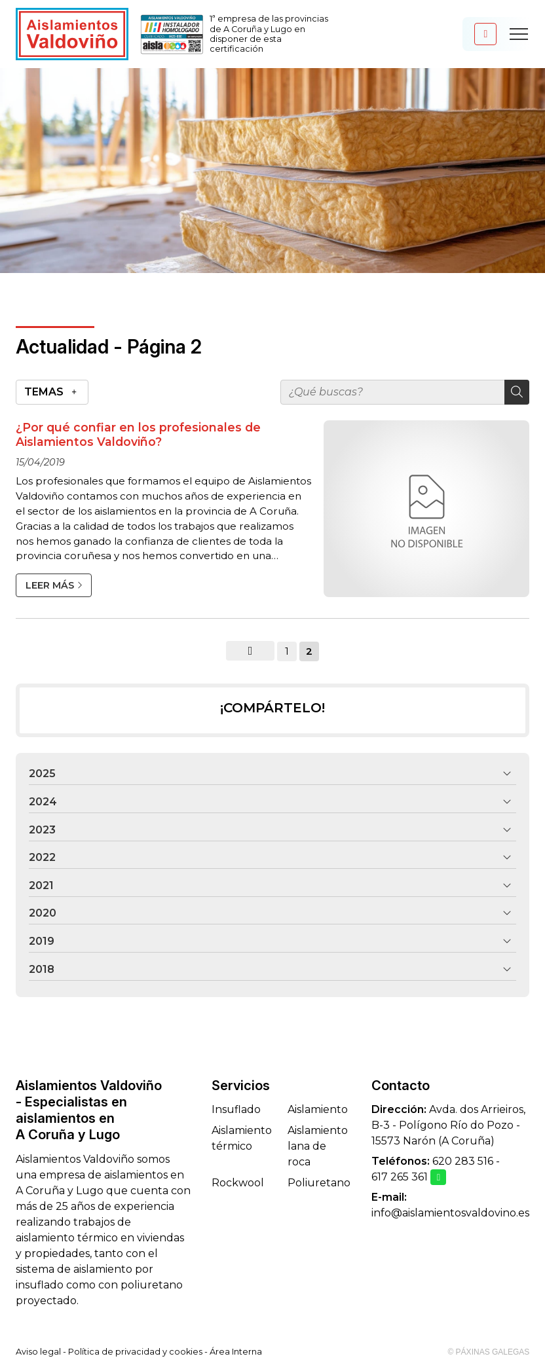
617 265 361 (399, 1177)
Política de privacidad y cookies (135, 1352)
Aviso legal (38, 1352)
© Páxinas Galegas (488, 1352)
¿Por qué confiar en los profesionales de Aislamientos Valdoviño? (138, 434)
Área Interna (236, 1352)
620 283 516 (462, 1161)
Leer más (50, 585)
